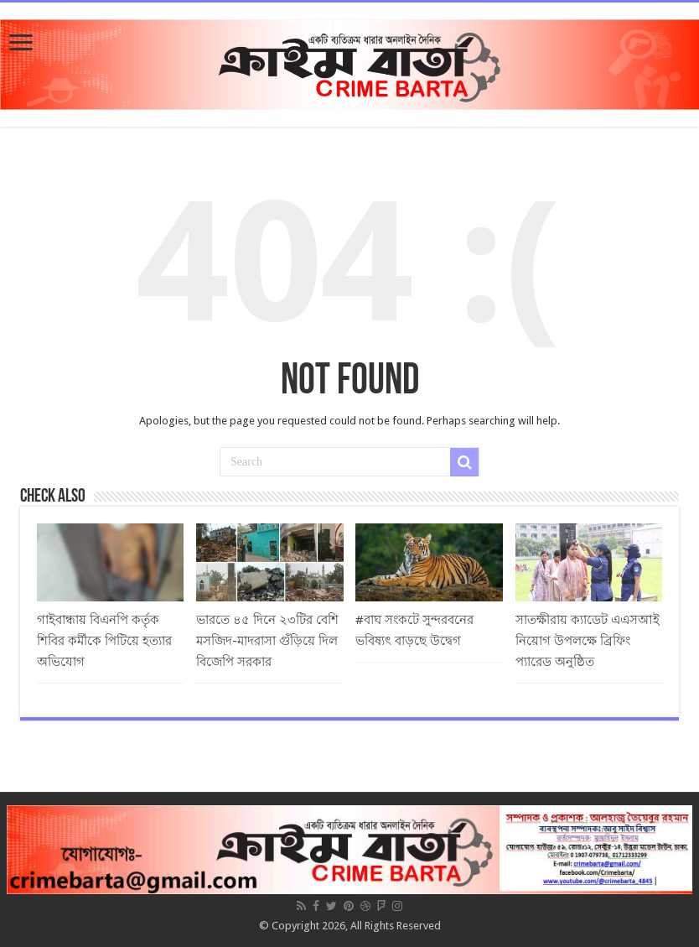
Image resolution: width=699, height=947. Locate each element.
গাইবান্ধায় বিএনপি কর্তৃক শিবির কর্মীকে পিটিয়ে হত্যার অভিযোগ (104, 640)
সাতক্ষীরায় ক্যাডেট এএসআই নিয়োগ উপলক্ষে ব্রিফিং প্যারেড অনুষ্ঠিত (587, 640)
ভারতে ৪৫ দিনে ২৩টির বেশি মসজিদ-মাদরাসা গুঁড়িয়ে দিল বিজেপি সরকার (267, 640)
